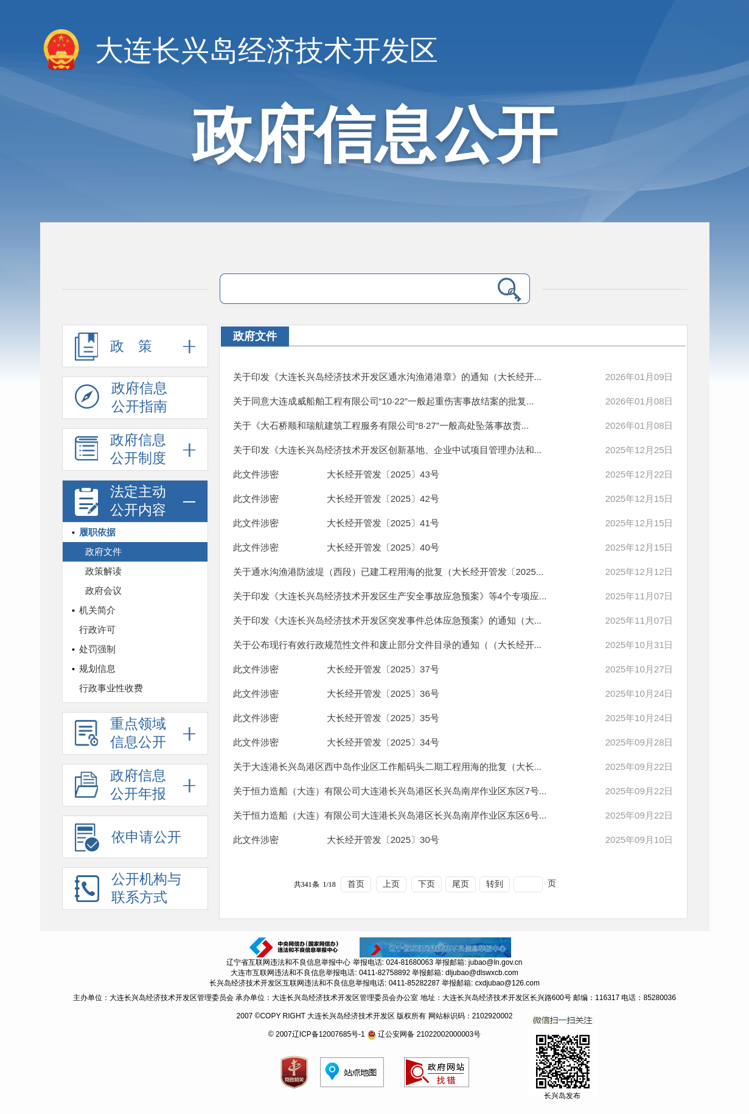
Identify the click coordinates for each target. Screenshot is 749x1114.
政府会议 (103, 590)
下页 (426, 884)
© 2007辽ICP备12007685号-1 (316, 1034)
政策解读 (103, 571)
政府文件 (103, 551)
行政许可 (97, 629)
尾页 (460, 884)
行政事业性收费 (111, 688)
